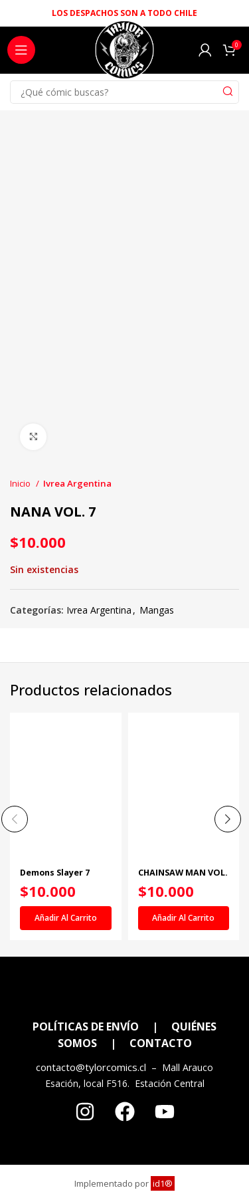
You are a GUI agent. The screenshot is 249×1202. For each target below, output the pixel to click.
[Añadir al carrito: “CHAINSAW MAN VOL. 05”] (184, 918)
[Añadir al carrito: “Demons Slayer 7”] (66, 918)
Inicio (21, 483)
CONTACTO (160, 1043)
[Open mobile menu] (21, 50)
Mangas (156, 610)
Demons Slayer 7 (55, 872)
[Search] (124, 92)
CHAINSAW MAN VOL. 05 (183, 877)
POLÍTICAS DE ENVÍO (86, 1026)
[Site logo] (124, 53)
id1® (163, 1183)
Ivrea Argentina (77, 483)
